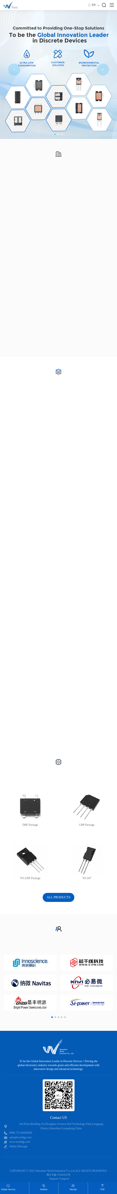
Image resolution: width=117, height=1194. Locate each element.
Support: (54, 1178)
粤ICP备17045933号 (58, 1174)
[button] (54, 134)
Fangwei (64, 1178)
